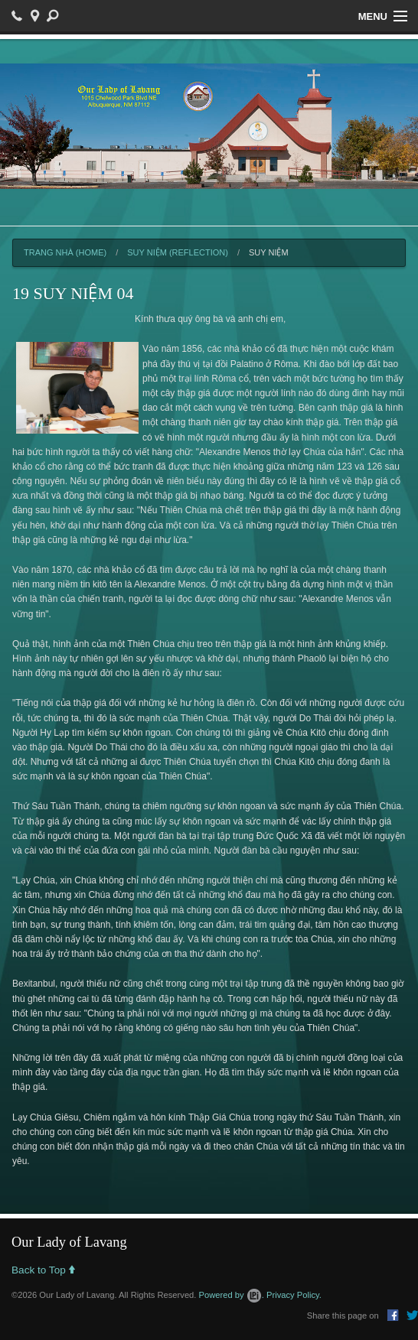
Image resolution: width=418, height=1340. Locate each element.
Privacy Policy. (294, 1294)
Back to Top (43, 1270)
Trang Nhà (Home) (65, 252)
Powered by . (231, 1294)
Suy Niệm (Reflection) (177, 252)
